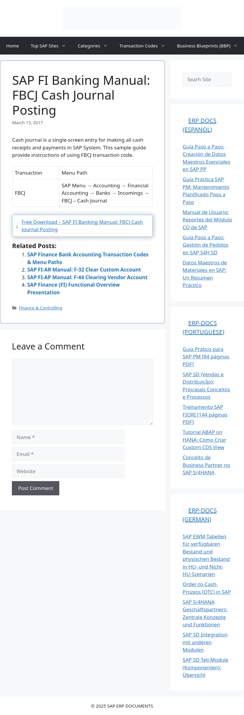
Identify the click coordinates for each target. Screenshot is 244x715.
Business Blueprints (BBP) (210, 46)
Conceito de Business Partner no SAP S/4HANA (206, 465)
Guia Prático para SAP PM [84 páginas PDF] (206, 357)
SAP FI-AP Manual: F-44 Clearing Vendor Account (87, 277)
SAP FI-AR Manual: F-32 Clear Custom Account (84, 269)
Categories (96, 46)
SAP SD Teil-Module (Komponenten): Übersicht (205, 667)
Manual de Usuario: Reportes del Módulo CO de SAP (207, 220)
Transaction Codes (145, 46)
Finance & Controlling (40, 308)
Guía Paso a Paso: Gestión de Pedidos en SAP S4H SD (205, 245)
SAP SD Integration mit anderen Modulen (205, 642)
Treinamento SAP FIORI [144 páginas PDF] (205, 414)
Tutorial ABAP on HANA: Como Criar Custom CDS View (204, 440)
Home (12, 46)
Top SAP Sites (51, 46)
